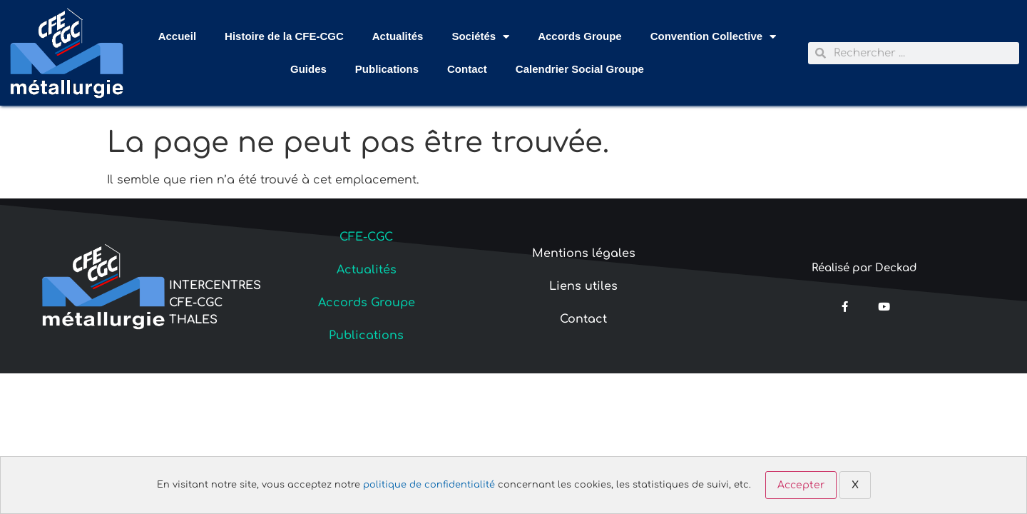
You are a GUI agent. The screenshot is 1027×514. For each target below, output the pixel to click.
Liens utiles (583, 286)
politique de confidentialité (429, 485)
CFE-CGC (366, 237)
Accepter (800, 485)
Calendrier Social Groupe (580, 69)
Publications (387, 69)
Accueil (177, 36)
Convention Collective (713, 36)
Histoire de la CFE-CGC (284, 36)
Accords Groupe (580, 36)
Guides (308, 69)
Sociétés (480, 36)
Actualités (398, 36)
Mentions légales (583, 253)
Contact (467, 69)
